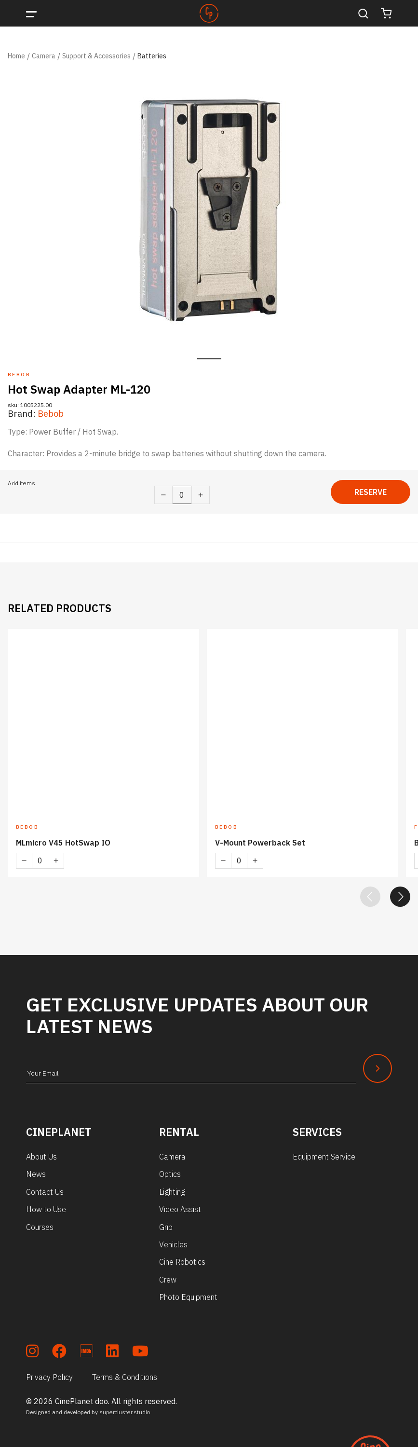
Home (16, 56)
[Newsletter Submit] (377, 1068)
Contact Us (45, 1192)
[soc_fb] (59, 1352)
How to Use (46, 1209)
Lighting (172, 1192)
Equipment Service (324, 1156)
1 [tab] (209, 358)
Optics (170, 1174)
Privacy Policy (49, 1377)
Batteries (151, 56)
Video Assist (180, 1209)
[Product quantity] (182, 495)
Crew (167, 1279)
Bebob (51, 413)
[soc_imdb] (86, 1352)
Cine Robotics (182, 1262)
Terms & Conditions (124, 1377)
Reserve (370, 492)
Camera (43, 56)
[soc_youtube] (140, 1352)
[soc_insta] (32, 1352)
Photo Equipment (188, 1297)
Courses (40, 1226)
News (36, 1174)
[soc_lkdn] (112, 1352)
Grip (166, 1226)
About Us (41, 1156)
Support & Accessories (96, 56)
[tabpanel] (209, 209)
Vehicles (173, 1244)
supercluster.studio (124, 1412)
